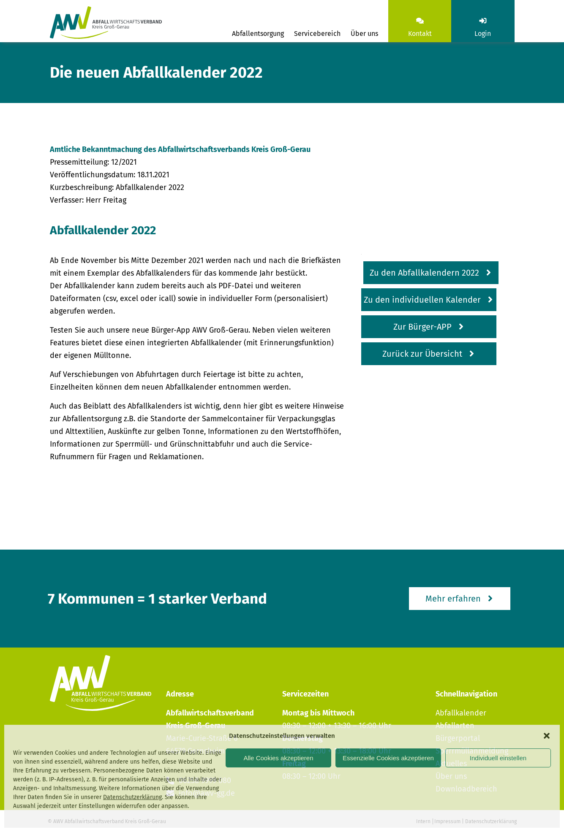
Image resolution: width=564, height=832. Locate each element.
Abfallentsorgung (258, 34)
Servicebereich (317, 34)
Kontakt (420, 34)
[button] (546, 736)
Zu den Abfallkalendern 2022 (424, 273)
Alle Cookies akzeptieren (278, 758)
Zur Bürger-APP (422, 327)
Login (482, 34)
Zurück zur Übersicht (422, 354)
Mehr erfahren (453, 599)
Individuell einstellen (498, 758)
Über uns (364, 34)
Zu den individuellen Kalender (422, 300)
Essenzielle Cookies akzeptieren (388, 758)
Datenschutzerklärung (132, 797)
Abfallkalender (461, 713)
